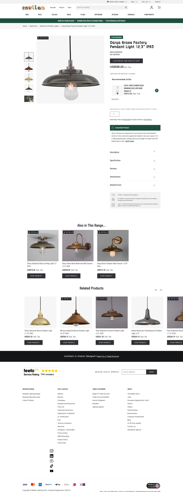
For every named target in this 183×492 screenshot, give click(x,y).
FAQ (59, 420)
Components (149, 15)
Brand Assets (132, 413)
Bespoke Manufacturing (31, 397)
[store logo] (34, 7)
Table (69, 15)
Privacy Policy (63, 433)
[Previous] (157, 290)
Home (25, 26)
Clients (129, 404)
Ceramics (131, 15)
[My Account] (152, 7)
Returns (60, 397)
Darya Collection (116, 52)
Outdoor (115, 15)
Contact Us (131, 426)
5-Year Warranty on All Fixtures (115, 21)
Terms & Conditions (65, 423)
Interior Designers (98, 400)
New (27, 15)
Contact (157, 2)
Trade (69, 7)
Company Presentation (135, 417)
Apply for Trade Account (101, 394)
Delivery (60, 394)
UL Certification (63, 417)
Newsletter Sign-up (134, 430)
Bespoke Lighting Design (31, 394)
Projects (61, 7)
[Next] (161, 290)
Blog (129, 420)
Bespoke (53, 7)
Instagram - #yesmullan (66, 430)
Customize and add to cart (126, 61)
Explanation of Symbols (66, 413)
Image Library (63, 439)
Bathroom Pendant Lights (49, 26)
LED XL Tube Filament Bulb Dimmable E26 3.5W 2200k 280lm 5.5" (134, 88)
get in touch (129, 141)
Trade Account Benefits (100, 397)
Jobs (129, 397)
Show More (115, 99)
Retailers (95, 404)
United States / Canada (117, 2)
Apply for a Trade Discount (108, 356)
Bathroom (98, 15)
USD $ (134, 2)
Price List (61, 407)
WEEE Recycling (63, 436)
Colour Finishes (28, 400)
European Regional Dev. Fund (138, 400)
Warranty (61, 426)
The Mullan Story (133, 394)
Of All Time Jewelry (134, 423)
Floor (83, 15)
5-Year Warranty (116, 37)
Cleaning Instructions (65, 410)
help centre (126, 120)
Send (151, 372)
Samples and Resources (66, 404)
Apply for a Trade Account (66, 21)
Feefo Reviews (132, 410)
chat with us (148, 120)
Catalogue (61, 400)
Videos (129, 407)
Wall (40, 15)
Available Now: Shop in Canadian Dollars (90, 21)
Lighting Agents (98, 407)
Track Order (62, 443)
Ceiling (54, 15)
